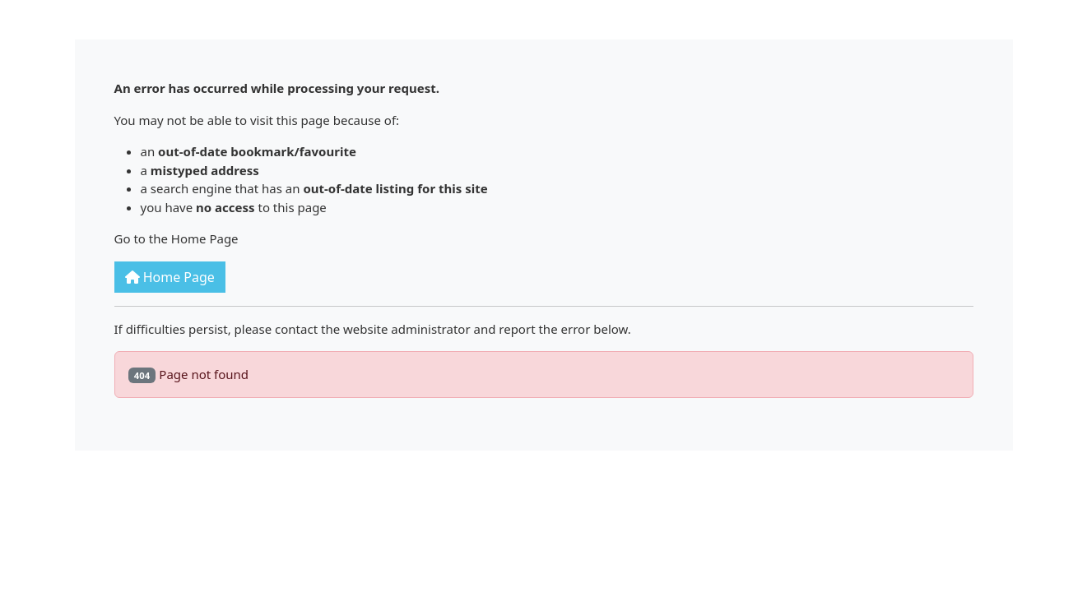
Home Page (170, 277)
